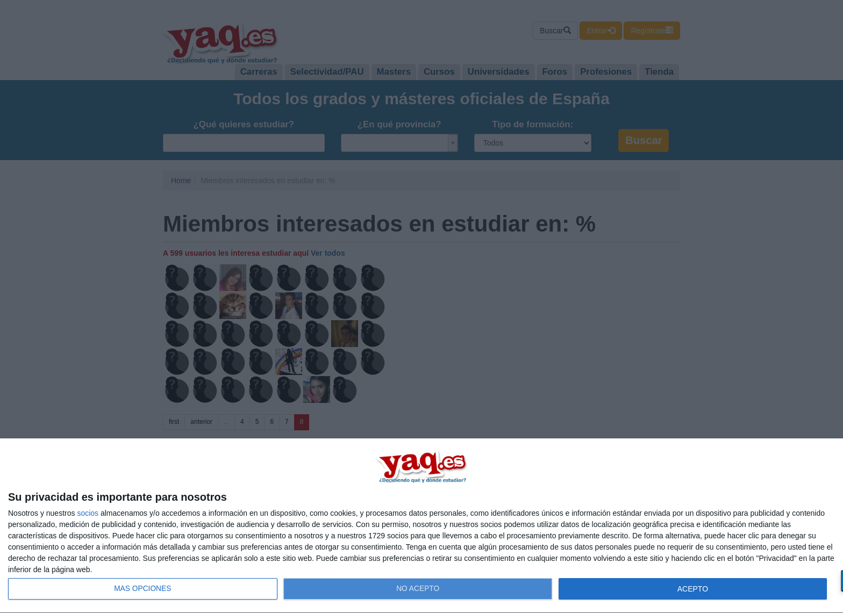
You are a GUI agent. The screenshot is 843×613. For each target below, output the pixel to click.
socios (87, 513)
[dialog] (421, 526)
